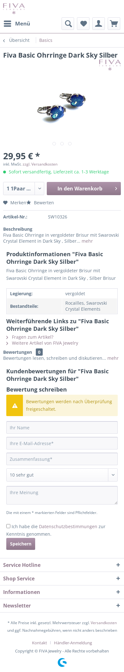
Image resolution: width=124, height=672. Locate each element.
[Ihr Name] (62, 427)
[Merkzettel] (83, 23)
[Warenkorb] (114, 23)
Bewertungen (17, 352)
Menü (17, 23)
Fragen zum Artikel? (29, 337)
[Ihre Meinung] (62, 495)
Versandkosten (104, 622)
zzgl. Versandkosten (40, 164)
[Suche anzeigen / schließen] (68, 23)
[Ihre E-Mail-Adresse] (62, 443)
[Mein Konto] (98, 23)
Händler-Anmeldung (73, 643)
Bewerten (40, 203)
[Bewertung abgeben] (62, 475)
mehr (86, 241)
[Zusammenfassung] (62, 459)
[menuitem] (16, 23)
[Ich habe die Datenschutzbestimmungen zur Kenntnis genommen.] (8, 526)
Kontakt (39, 643)
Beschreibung (17, 229)
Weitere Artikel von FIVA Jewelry (42, 343)
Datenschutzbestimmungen (68, 526)
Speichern (20, 544)
